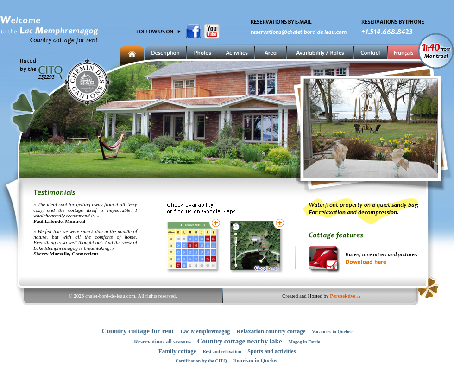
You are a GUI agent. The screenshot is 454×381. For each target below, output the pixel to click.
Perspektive (345, 295)
